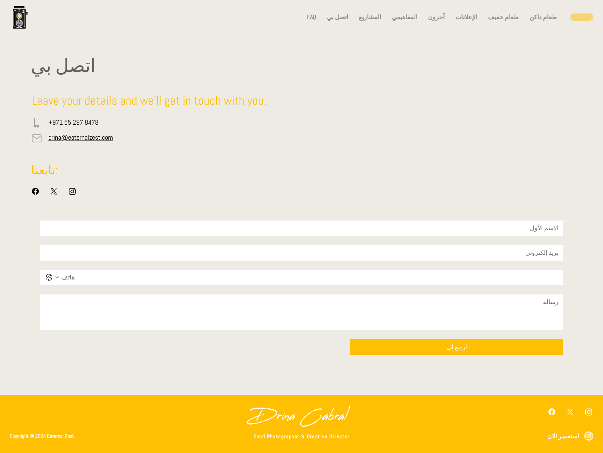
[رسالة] (301, 312)
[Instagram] (72, 191)
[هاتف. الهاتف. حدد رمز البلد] (52, 277)
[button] (337, 17)
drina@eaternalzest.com (80, 137)
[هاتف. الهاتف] (309, 277)
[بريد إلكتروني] (304, 253)
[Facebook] (35, 191)
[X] (53, 191)
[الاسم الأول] (304, 228)
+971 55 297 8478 (73, 122)
